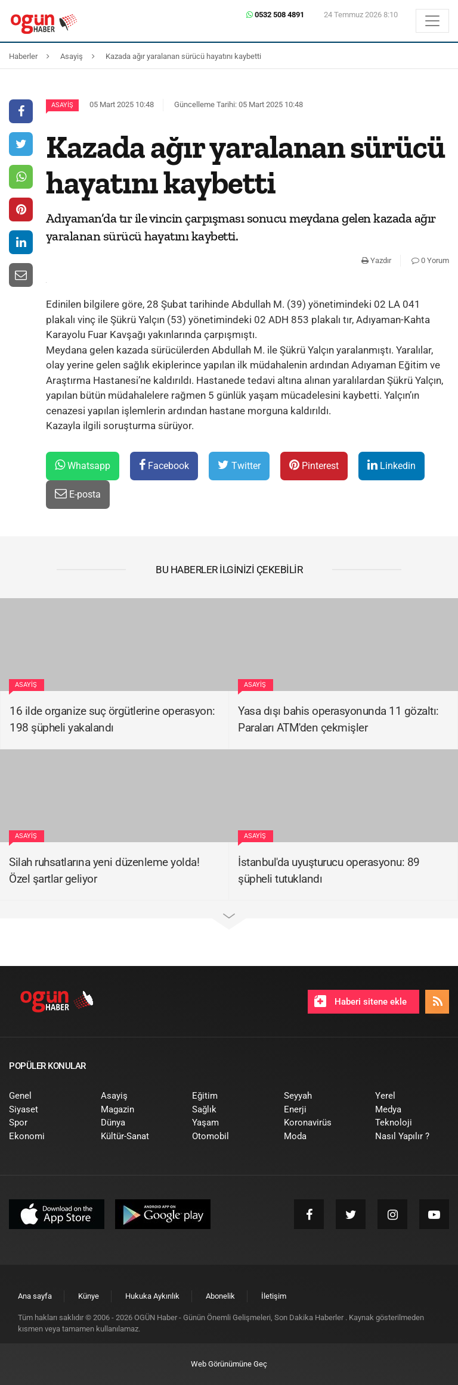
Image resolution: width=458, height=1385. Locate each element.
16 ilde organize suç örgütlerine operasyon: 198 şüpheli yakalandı (112, 719)
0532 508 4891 (275, 14)
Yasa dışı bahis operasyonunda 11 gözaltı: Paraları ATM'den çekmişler (338, 719)
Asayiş (62, 105)
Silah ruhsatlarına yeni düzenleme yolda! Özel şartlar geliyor (104, 870)
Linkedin (391, 465)
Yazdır (376, 260)
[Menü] (432, 21)
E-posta (78, 493)
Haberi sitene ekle (360, 1001)
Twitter (239, 465)
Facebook (164, 465)
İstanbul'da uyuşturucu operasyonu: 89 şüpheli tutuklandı (329, 870)
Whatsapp (82, 465)
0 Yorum (430, 260)
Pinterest (314, 465)
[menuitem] (46, 1096)
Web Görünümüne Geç (229, 1363)
